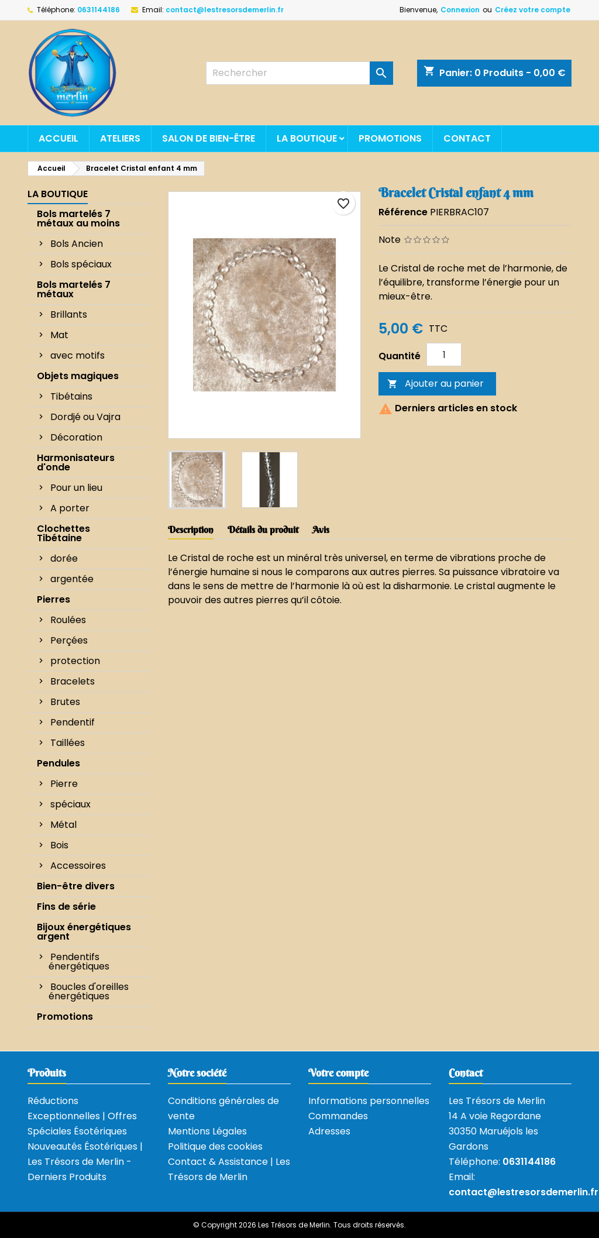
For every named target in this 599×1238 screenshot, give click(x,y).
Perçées (69, 640)
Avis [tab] (320, 529)
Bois (59, 845)
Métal (63, 824)
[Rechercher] (299, 73)
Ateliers (120, 138)
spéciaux (70, 804)
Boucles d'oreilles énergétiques (89, 991)
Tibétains (71, 396)
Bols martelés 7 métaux (74, 289)
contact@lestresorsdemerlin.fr (225, 10)
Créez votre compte (532, 10)
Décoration (76, 437)
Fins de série (66, 906)
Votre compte (338, 1072)
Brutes (65, 702)
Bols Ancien (76, 243)
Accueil (58, 138)
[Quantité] (444, 354)
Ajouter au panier (435, 383)
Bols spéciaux (81, 264)
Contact (467, 138)
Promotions (390, 138)
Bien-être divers (76, 886)
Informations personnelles (368, 1101)
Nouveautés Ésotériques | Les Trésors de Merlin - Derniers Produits (85, 1162)
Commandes (338, 1116)
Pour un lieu (76, 487)
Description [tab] (191, 529)
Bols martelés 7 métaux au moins (78, 218)
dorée (64, 558)
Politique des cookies (215, 1146)
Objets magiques (78, 376)
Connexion (460, 10)
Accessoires (78, 865)
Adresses (329, 1131)
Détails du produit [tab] (263, 529)
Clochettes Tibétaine (63, 533)
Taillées (67, 742)
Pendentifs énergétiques (79, 961)
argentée (72, 579)
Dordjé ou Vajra (85, 417)
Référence (403, 212)
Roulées (68, 620)
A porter (69, 508)
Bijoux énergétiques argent (84, 931)
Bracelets (72, 681)
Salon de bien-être (208, 138)
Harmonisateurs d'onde (76, 462)
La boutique (307, 138)
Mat (59, 335)
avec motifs (77, 355)
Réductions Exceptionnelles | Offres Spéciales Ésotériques (82, 1116)
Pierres (53, 599)
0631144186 (98, 10)
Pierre (64, 783)
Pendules (58, 763)
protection (75, 661)
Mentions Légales (207, 1131)
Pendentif (72, 722)
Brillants (68, 314)
